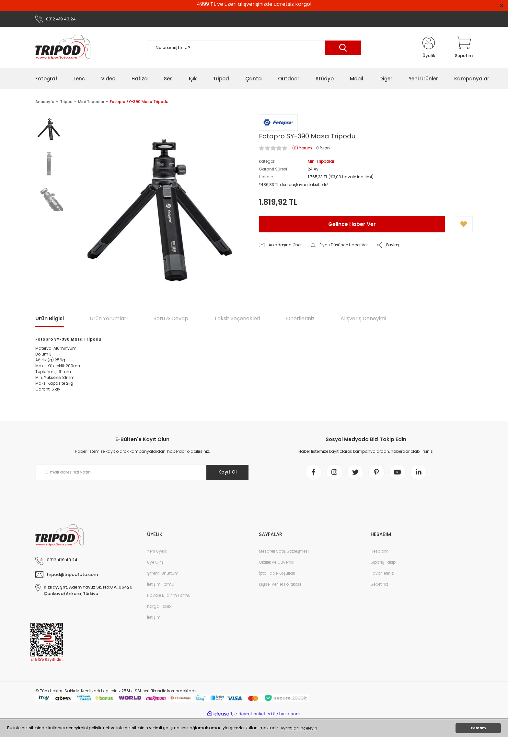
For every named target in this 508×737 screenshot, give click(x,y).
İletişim (154, 617)
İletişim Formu (160, 584)
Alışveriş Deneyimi (363, 318)
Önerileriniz (300, 318)
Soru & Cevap (171, 318)
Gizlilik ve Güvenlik (276, 562)
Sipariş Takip (383, 562)
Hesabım (379, 551)
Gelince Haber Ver (352, 224)
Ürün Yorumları (109, 318)
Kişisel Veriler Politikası (280, 584)
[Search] (254, 48)
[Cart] (464, 48)
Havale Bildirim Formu (168, 595)
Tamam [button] (478, 728)
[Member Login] (428, 48)
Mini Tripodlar (321, 161)
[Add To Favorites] (464, 224)
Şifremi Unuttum (163, 573)
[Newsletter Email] (142, 472)
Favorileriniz (382, 573)
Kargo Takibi (159, 606)
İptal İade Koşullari (277, 573)
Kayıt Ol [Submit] (227, 472)
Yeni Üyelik (157, 551)
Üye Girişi (156, 562)
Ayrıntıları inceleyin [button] (299, 728)
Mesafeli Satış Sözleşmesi (284, 551)
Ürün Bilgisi (49, 318)
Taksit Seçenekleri (237, 318)
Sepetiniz (379, 584)
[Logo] (62, 48)
